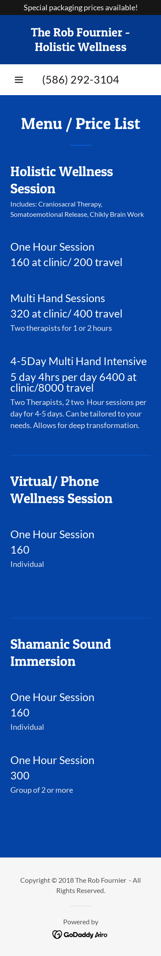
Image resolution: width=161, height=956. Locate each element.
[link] (80, 39)
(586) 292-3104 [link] (80, 79)
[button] (18, 79)
